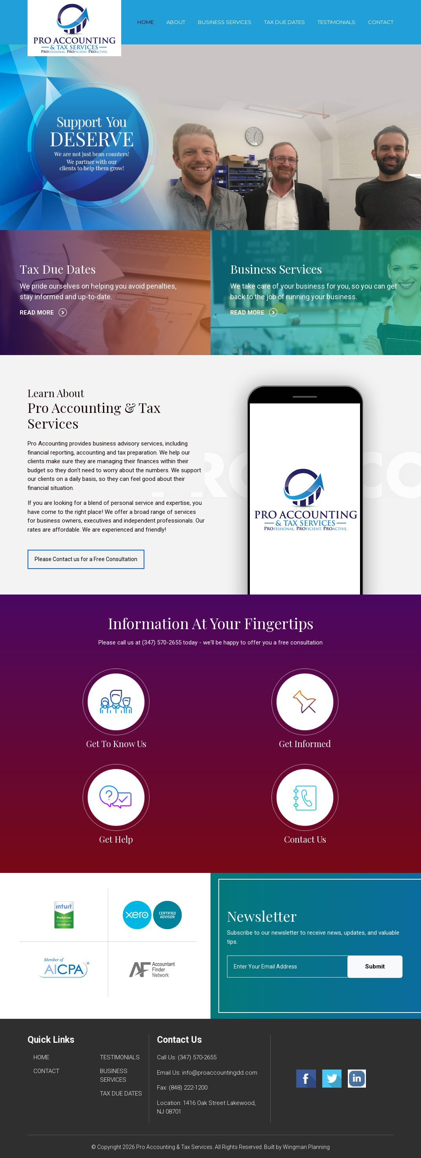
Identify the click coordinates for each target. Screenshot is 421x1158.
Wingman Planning (306, 1147)
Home (145, 22)
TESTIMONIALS (336, 22)
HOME (41, 1057)
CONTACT (380, 22)
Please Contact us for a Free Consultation (86, 559)
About (175, 22)
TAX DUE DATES (284, 22)
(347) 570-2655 (197, 1057)
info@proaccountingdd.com (219, 1072)
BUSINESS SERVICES (224, 22)
